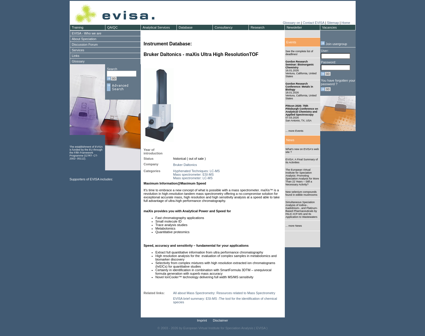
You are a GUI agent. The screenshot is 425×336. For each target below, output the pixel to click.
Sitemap (333, 22)
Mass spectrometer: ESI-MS (193, 174)
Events (291, 42)
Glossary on (292, 22)
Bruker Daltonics (185, 165)
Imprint (202, 320)
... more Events (294, 130)
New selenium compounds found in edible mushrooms (301, 193)
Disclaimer (220, 320)
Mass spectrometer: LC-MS (193, 178)
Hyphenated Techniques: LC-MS (196, 171)
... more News (293, 225)
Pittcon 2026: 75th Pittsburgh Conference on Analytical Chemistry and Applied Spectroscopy (301, 110)
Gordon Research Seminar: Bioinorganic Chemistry (299, 64)
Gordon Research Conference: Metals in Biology (299, 86)
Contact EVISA (313, 22)
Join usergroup (334, 44)
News (290, 140)
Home (345, 22)
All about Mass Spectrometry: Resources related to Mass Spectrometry (224, 293)
